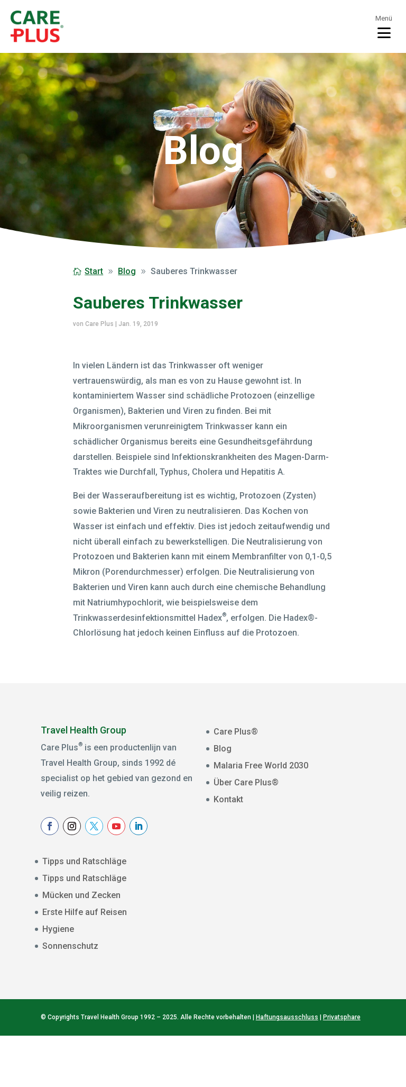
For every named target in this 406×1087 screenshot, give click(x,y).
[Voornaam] (291, 921)
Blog (223, 749)
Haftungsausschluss (287, 1068)
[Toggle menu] (383, 26)
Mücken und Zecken (81, 895)
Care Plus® (236, 732)
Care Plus (99, 324)
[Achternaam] (291, 954)
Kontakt (228, 799)
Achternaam (245, 939)
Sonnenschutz (70, 946)
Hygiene (58, 929)
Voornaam (243, 906)
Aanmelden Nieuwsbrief (291, 981)
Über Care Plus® (246, 782)
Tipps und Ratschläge (84, 861)
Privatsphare (342, 1068)
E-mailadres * (248, 873)
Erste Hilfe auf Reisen (84, 912)
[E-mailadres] (291, 888)
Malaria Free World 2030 (261, 765)
